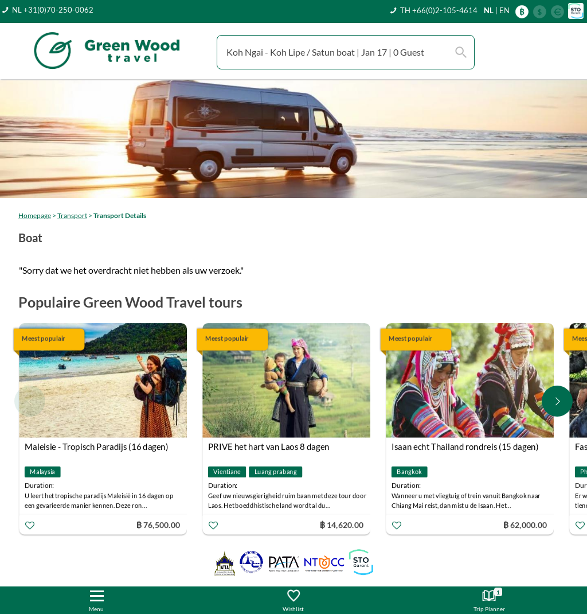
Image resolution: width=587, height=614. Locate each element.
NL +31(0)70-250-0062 (52, 9)
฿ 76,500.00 (158, 524)
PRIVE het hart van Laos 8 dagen (269, 446)
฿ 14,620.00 (341, 524)
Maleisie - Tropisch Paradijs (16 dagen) (97, 446)
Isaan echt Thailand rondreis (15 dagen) (465, 446)
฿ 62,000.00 (525, 524)
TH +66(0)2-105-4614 (439, 10)
